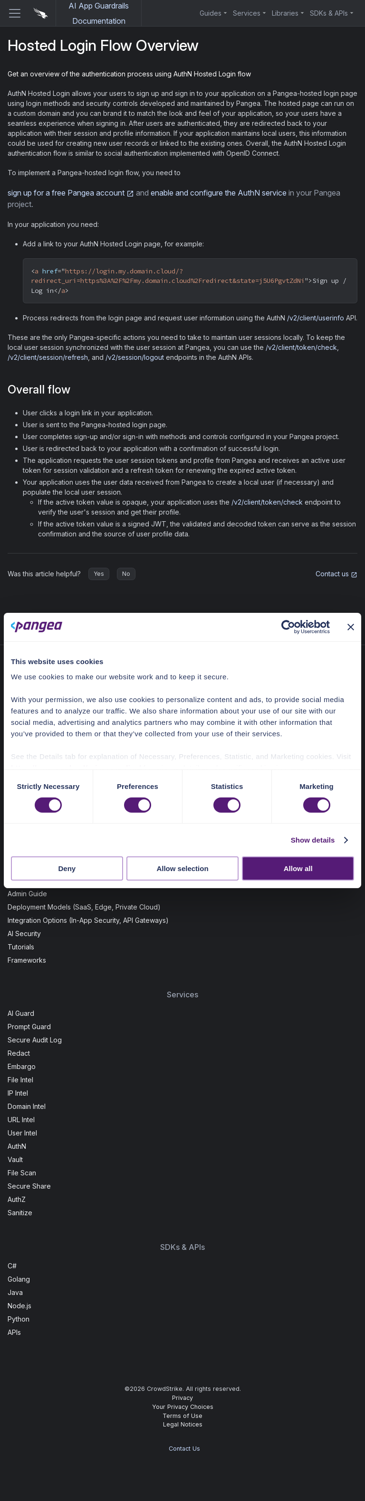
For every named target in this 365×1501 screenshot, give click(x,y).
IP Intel (18, 1093)
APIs (14, 1332)
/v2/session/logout (135, 357)
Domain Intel (27, 1106)
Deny (67, 868)
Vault (15, 1159)
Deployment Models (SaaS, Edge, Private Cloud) (84, 907)
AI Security (24, 933)
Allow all (298, 868)
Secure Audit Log (35, 1040)
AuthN (17, 1146)
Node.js (19, 1306)
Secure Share (29, 1186)
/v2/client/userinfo (315, 318)
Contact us (336, 574)
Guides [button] (210, 13)
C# (12, 1266)
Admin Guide (27, 894)
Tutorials (21, 947)
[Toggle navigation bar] (11, 13)
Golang (19, 1279)
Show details (313, 840)
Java (15, 1292)
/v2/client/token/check (301, 347)
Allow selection (182, 868)
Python (18, 1319)
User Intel (22, 1133)
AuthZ (17, 1199)
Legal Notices (182, 1424)
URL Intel (21, 1120)
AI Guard (21, 1013)
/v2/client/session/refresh (48, 357)
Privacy (182, 1397)
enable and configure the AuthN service (219, 192)
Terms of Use (182, 1415)
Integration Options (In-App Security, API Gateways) (88, 920)
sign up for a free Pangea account (71, 192)
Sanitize (20, 1213)
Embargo (22, 1066)
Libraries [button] (285, 13)
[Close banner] (350, 627)
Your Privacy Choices (182, 1406)
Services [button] (246, 13)
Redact (19, 1053)
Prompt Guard (29, 1027)
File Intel (20, 1080)
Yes (99, 573)
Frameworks (27, 960)
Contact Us (184, 1448)
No (126, 573)
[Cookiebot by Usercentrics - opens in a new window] (288, 627)
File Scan (22, 1173)
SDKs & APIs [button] (329, 13)
